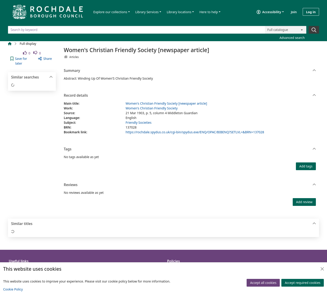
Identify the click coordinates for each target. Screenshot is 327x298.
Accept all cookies (263, 282)
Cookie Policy (13, 289)
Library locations (179, 12)
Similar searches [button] (32, 77)
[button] (19, 61)
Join (294, 12)
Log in (311, 12)
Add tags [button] (305, 166)
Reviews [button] (190, 185)
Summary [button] (190, 71)
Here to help (208, 12)
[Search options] (285, 30)
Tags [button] (190, 149)
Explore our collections (110, 12)
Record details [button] (190, 95)
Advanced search (292, 37)
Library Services (147, 12)
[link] (26, 53)
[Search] (314, 30)
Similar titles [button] (163, 224)
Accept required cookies (302, 282)
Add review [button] (304, 202)
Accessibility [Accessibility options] (269, 12)
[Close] (322, 269)
